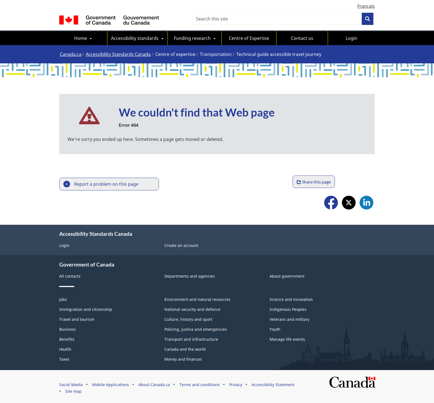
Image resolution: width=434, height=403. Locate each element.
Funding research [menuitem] (192, 38)
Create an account (181, 244)
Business (67, 328)
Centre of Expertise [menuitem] (249, 38)
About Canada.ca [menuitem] (154, 384)
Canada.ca (70, 54)
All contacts (70, 275)
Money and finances (183, 358)
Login (64, 244)
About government (287, 275)
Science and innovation (291, 298)
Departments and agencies (189, 275)
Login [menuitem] (351, 38)
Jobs (63, 298)
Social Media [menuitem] (71, 384)
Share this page (354, 181)
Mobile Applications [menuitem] (110, 384)
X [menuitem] (349, 202)
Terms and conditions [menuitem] (199, 384)
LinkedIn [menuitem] (366, 202)
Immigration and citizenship (85, 308)
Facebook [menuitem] (331, 202)
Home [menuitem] (80, 38)
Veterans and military (289, 318)
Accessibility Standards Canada (118, 54)
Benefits (66, 338)
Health (65, 348)
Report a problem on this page (106, 184)
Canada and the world (185, 348)
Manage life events (287, 338)
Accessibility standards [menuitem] (135, 38)
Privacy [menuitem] (235, 384)
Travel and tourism (76, 318)
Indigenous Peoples (288, 308)
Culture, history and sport (188, 318)
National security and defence (192, 308)
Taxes (64, 358)
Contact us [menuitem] (302, 38)
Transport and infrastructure (191, 338)
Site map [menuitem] (73, 390)
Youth (275, 328)
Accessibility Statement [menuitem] (273, 384)
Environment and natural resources (197, 298)
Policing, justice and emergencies (195, 328)
